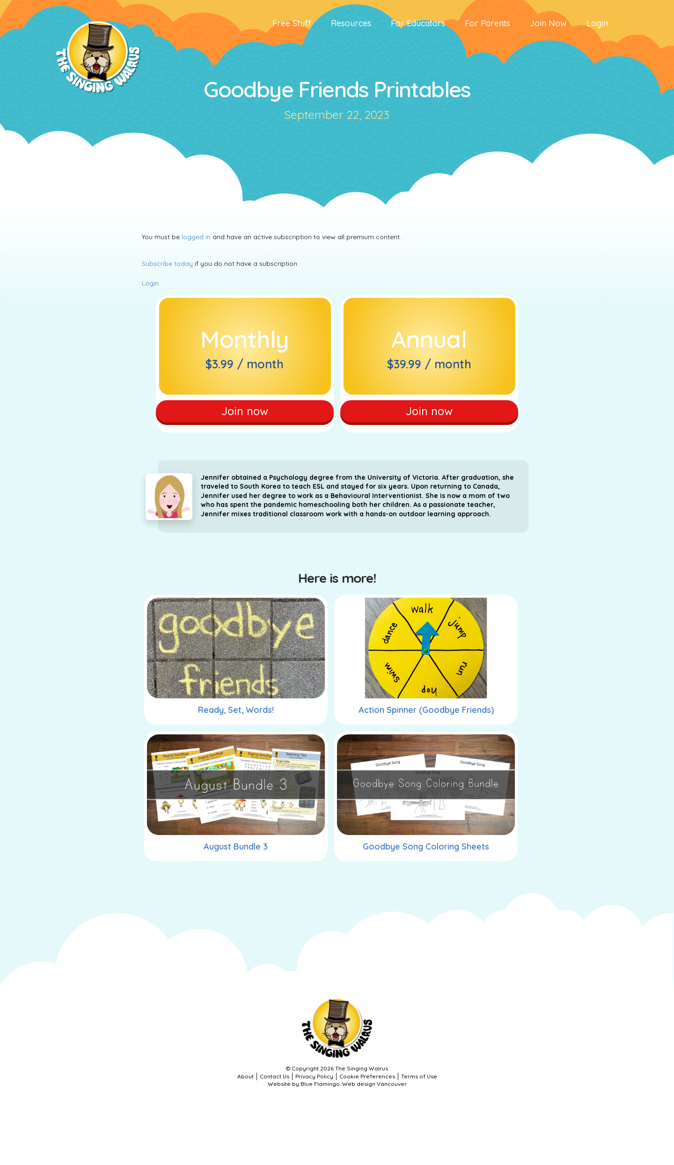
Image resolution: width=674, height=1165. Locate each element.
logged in (196, 237)
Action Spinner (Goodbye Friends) (426, 714)
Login (150, 283)
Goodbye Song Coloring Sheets (426, 851)
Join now (244, 413)
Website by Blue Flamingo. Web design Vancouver (337, 1088)
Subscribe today (167, 263)
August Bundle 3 (236, 851)
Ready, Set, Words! (236, 714)
